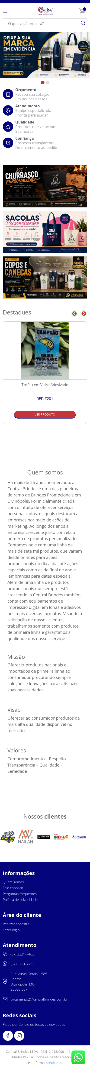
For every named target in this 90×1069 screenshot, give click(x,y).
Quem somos (13, 882)
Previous (74, 313)
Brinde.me (53, 1062)
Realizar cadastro (16, 923)
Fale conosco (13, 887)
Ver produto (45, 414)
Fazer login (11, 929)
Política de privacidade (20, 899)
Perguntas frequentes (20, 893)
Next (83, 313)
